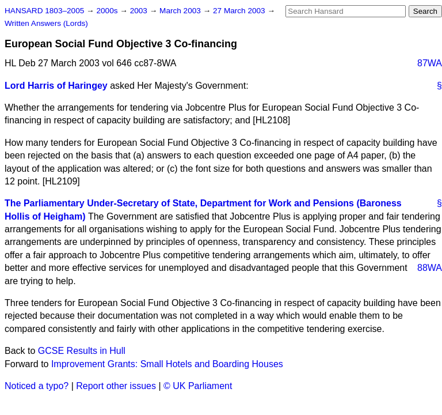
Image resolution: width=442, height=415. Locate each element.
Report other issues (116, 386)
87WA (429, 63)
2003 (140, 10)
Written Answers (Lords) (46, 23)
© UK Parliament (197, 386)
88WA (429, 268)
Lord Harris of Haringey (56, 85)
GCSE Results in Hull (81, 351)
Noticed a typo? (36, 386)
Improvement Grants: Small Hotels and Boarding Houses (167, 364)
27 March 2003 (240, 10)
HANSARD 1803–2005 (44, 10)
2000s (108, 10)
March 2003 (181, 10)
